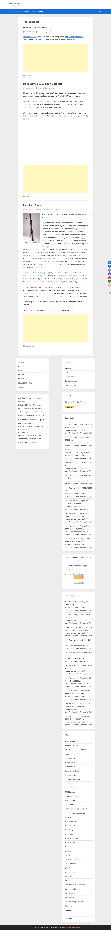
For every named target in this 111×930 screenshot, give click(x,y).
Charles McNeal (71, 775)
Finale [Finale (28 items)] (35, 405)
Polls (33, 11)
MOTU (67, 868)
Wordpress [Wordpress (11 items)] (21, 442)
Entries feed (69, 377)
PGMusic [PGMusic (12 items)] (36, 420)
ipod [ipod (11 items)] (36, 408)
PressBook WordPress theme (70, 927)
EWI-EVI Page (70, 800)
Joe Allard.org (70, 843)
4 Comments (51, 88)
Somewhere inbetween (75, 574)
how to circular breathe (74, 37)
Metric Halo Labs (71, 860)
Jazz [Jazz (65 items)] (20, 411)
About (12, 11)
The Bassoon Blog (30, 37)
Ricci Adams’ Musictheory (75, 885)
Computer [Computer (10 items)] (33, 402)
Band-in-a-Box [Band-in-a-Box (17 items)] (37, 398)
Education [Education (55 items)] (23, 405)
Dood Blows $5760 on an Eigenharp (43, 83)
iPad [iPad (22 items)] (32, 408)
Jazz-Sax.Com (15, 3)
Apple (67, 754)
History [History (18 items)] (20, 408)
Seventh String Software (74, 902)
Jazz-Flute (69, 830)
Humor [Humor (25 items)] (26, 408)
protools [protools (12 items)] (29, 423)
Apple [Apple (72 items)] (25, 398)
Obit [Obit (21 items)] (19, 420)
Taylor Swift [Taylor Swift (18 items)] (30, 435)
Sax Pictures (69, 897)
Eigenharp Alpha (32, 205)
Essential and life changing (77, 566)
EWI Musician (70, 792)
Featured (21, 366)
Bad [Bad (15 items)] (30, 398)
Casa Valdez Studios (73, 771)
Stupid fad (70, 570)
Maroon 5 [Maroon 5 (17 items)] (21, 415)
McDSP (67, 855)
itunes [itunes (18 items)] (40, 408)
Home (19, 11)
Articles (41, 11)
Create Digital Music (72, 779)
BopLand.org (70, 758)
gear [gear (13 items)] (40, 405)
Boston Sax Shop (71, 763)
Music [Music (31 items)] (41, 415)
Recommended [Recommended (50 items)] (25, 426)
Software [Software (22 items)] (21, 436)
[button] (109, 262)
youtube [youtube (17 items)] (32, 442)
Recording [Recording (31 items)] (38, 427)
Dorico (67, 784)
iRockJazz (69, 817)
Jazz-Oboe (69, 834)
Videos (28, 197)
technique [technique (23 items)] (38, 436)
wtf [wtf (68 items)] (26, 442)
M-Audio (68, 851)
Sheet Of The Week (25, 383)
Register (68, 368)
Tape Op (68, 914)
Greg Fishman (70, 805)
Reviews (21, 375)
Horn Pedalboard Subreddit (75, 813)
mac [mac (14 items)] (32, 412)
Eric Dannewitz (70, 788)
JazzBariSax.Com (71, 838)
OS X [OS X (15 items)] (31, 420)
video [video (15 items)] (39, 438)
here (49, 310)
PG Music (68, 876)
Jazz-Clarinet (70, 826)
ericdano (41, 32)
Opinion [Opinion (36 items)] (25, 420)
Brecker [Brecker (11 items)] (28, 402)
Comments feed (71, 381)
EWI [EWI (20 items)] (30, 405)
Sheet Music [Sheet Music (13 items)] (31, 430)
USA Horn (68, 919)
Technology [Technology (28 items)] (23, 438)
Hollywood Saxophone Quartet (76, 809)
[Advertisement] (55, 58)
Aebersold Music (71, 746)
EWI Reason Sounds (72, 796)
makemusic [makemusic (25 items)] (39, 412)
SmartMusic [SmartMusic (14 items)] (35, 433)
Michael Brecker (71, 864)
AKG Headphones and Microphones (78, 750)
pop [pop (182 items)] (43, 419)
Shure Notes (69, 906)
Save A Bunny (70, 893)
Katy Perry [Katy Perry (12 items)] (27, 412)
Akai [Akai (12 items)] (19, 398)
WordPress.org (70, 385)
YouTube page (42, 273)
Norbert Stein (70, 872)
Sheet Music (23, 379)
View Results (79, 583)
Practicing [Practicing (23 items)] (22, 423)
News (34, 346)
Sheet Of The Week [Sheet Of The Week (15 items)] (24, 433)
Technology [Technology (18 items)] (32, 438)
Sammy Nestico (71, 889)
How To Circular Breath (36, 27)
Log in (67, 373)
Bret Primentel (70, 767)
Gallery (26, 11)
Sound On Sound (71, 910)
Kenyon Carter (70, 847)
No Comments (52, 32)
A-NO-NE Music (71, 741)
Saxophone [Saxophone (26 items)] (22, 430)
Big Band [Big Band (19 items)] (21, 402)
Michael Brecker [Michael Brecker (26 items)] (31, 415)
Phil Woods (69, 881)
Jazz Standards (71, 822)
